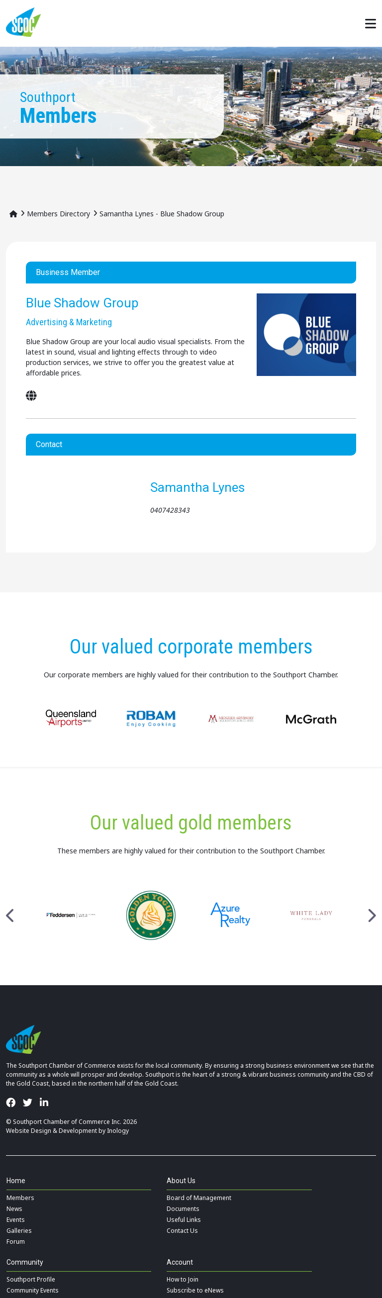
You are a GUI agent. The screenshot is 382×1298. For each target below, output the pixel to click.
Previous (10, 915)
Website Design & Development (51, 1130)
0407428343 (170, 510)
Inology (118, 1130)
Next (371, 915)
